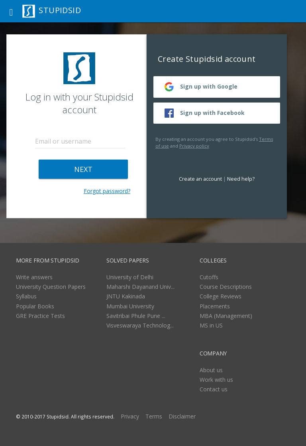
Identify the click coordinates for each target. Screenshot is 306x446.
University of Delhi (129, 277)
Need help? (241, 179)
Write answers (34, 277)
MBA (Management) (226, 316)
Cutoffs (209, 277)
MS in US (211, 325)
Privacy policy (194, 146)
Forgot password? (107, 191)
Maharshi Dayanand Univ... (140, 286)
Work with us (216, 379)
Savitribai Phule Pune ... (135, 316)
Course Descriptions (226, 286)
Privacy (130, 416)
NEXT (83, 169)
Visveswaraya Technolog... (140, 325)
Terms (153, 416)
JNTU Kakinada (125, 296)
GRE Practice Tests (40, 316)
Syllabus (26, 296)
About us (211, 370)
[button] (11, 11)
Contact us (214, 389)
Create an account (200, 179)
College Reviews (220, 296)
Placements (215, 306)
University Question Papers (51, 286)
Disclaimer (182, 416)
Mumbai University (130, 306)
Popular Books (35, 306)
